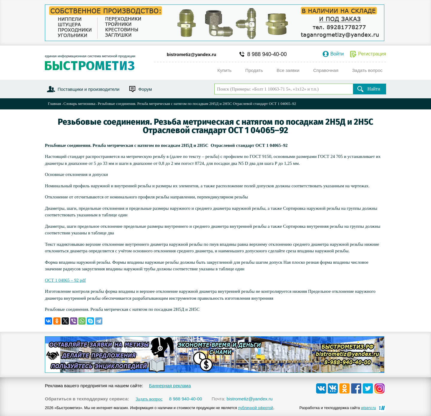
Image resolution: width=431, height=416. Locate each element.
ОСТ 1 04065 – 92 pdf (65, 280)
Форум (145, 89)
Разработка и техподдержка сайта (337, 408)
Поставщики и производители (88, 89)
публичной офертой (255, 408)
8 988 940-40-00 (267, 54)
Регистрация (372, 54)
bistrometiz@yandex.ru (191, 54)
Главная (54, 103)
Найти (374, 88)
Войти (337, 54)
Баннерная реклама (170, 385)
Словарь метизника (79, 103)
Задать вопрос (149, 399)
